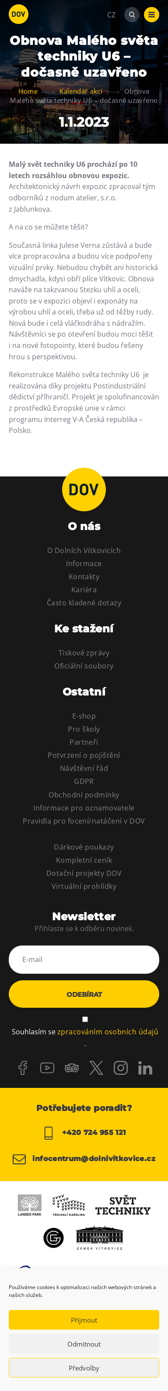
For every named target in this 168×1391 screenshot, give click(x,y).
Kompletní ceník (84, 860)
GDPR (84, 781)
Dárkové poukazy (84, 847)
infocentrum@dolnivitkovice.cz (84, 1159)
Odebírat (84, 994)
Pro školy (84, 729)
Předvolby (84, 1368)
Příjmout (84, 1320)
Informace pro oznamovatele (83, 808)
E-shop (84, 716)
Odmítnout (84, 1344)
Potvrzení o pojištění (84, 755)
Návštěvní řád (84, 768)
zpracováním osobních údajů (107, 1031)
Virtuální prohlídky (84, 886)
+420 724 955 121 (84, 1133)
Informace (84, 563)
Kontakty (84, 576)
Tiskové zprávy (84, 653)
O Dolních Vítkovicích (84, 550)
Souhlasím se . (85, 1036)
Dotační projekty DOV (84, 873)
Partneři (84, 742)
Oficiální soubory (83, 666)
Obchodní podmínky (84, 795)
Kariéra (84, 589)
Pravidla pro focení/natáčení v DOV (84, 821)
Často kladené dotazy (84, 603)
